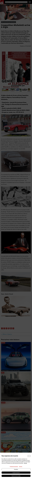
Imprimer (20, 466)
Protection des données (14, 466)
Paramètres (16, 469)
